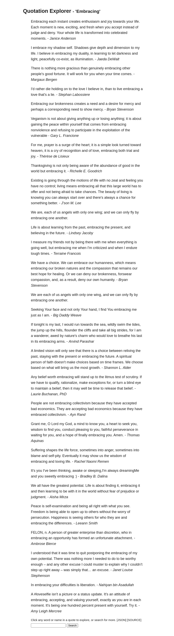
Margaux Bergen (44, 80)
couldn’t (136, 564)
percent (87, 605)
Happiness (59, 517)
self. (70, 48)
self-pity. (54, 456)
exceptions (97, 383)
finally (82, 435)
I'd (32, 89)
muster (98, 564)
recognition (72, 151)
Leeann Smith (87, 523)
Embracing (39, 21)
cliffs (87, 330)
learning (100, 53)
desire (113, 104)
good (49, 74)
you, (102, 424)
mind (80, 424)
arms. (61, 341)
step (34, 570)
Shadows (81, 48)
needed (101, 559)
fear (112, 491)
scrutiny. (132, 377)
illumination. (84, 59)
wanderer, (41, 336)
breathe (124, 336)
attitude (120, 594)
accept (116, 27)
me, (40, 145)
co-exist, (62, 59)
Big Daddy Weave (67, 315)
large (117, 186)
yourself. (121, 605)
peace (54, 124)
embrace (40, 48)
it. (65, 171)
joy (109, 21)
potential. (77, 486)
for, (109, 383)
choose (137, 362)
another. (61, 218)
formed (84, 538)
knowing (37, 198)
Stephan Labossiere (74, 95)
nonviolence (40, 130)
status (85, 594)
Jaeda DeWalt (108, 59)
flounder (70, 330)
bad (34, 409)
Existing (37, 180)
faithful (106, 430)
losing (105, 119)
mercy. (98, 109)
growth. (95, 368)
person (36, 362)
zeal (114, 180)
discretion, (112, 532)
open (75, 512)
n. (46, 532)
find (103, 309)
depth (101, 48)
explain (114, 564)
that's (42, 95)
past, (82, 227)
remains (125, 268)
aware (84, 166)
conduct (68, 430)
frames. (118, 362)
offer (34, 192)
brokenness (64, 104)
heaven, (37, 151)
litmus (109, 377)
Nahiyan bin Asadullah (116, 585)
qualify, (54, 383)
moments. (38, 38)
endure (131, 248)
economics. (47, 409)
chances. (90, 192)
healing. (59, 274)
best (34, 274)
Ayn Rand (77, 415)
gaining (36, 124)
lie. (53, 95)
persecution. (40, 517)
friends (58, 242)
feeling (131, 180)
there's (98, 198)
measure (40, 242)
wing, (98, 295)
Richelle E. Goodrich (86, 171)
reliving (129, 351)
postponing (95, 553)
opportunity (62, 538)
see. (127, 506)
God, (69, 424)
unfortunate (104, 538)
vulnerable (39, 136)
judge (35, 33)
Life (34, 227)
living (61, 186)
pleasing (82, 430)
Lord (54, 424)
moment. (38, 605)
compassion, (41, 280)
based (94, 362)
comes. (126, 74)
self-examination (58, 506)
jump (40, 330)
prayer (49, 145)
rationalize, (69, 383)
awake (77, 471)
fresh (90, 27)
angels (67, 212)
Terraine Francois (67, 254)
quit (83, 553)
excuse (75, 564)
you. (109, 435)
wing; (99, 212)
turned (124, 145)
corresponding (59, 109)
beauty (110, 192)
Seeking (37, 309)
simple (106, 145)
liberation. (88, 585)
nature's (71, 336)
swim (121, 324)
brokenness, (107, 274)
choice (103, 351)
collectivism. (57, 415)
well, (44, 248)
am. (47, 315)
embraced (39, 415)
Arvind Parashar (81, 341)
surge (66, 145)
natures (72, 268)
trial (129, 151)
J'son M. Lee (71, 203)
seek (126, 424)
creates (75, 21)
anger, (109, 450)
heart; (85, 145)
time (116, 74)
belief (42, 377)
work (79, 74)
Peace (36, 506)
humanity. (107, 280)
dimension (122, 48)
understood (42, 553)
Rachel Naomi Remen (91, 461)
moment (46, 27)
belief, (57, 388)
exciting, (72, 27)
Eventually (70, 456)
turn (120, 383)
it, (118, 486)
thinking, (64, 471)
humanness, (104, 263)
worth (51, 377)
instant (62, 21)
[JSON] (121, 620)
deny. (51, 33)
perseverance (123, 430)
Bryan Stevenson (120, 109)
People (36, 403)
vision (49, 351)
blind (130, 383)
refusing (64, 130)
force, (74, 450)
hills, (59, 330)
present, (117, 227)
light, (34, 59)
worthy (130, 559)
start (73, 198)
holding (57, 89)
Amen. (118, 435)
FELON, (37, 532)
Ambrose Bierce (43, 544)
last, (58, 324)
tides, (136, 324)
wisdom (37, 430)
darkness (124, 53)
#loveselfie (42, 594)
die (48, 89)
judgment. (38, 497)
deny (87, 274)
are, (40, 212)
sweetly (50, 476)
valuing (79, 600)
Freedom (38, 512)
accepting (79, 409)
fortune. (60, 74)
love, (96, 151)
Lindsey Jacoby (81, 233)
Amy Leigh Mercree (46, 611)
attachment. (123, 538)
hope (42, 274)
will (72, 74)
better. (53, 203)
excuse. (103, 570)
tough (35, 254)
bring (65, 368)
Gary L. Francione (64, 136)
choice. (54, 263)
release (110, 388)
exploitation (111, 130)
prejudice (127, 491)
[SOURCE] (134, 620)
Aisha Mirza (59, 497)
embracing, (39, 600)
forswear (125, 274)
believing (38, 233)
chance (124, 198)
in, (102, 89)
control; (50, 186)
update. (97, 594)
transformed (93, 33)
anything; (118, 119)
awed (54, 336)
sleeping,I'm (97, 471)
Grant (35, 424)
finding (111, 486)
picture (67, 594)
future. (61, 233)
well (84, 388)
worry (122, 512)
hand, (93, 309)
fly (132, 212)
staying (45, 356)
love (82, 89)
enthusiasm (90, 21)
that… (86, 570)
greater (73, 532)
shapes (51, 450)
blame (36, 456)
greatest (62, 486)
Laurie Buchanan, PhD (49, 394)
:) (76, 476)
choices (82, 362)
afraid (65, 192)
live (119, 89)
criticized (100, 248)
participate (83, 130)
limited (39, 351)
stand (85, 377)
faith (50, 362)
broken (60, 268)
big (113, 330)
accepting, (57, 600)
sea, (103, 324)
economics (103, 409)
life (77, 33)
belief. (128, 388)
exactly (105, 600)
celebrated (119, 33)
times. (45, 254)
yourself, (92, 600)
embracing (63, 53)
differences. (63, 523)
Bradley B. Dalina (93, 476)
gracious (73, 68)
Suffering (38, 450)
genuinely (96, 68)
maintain (41, 388)
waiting (36, 435)
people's (37, 74)
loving (60, 461)
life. (137, 21)
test (118, 377)
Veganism (38, 119)
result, (72, 280)
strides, (122, 330)
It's (33, 471)
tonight (39, 324)
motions (82, 180)
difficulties (68, 585)
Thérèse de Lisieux (54, 156)
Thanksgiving (41, 166)
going (52, 180)
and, (55, 280)
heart (113, 424)
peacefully (47, 59)
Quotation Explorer (47, 11)
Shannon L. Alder (117, 368)
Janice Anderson (63, 38)
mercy (129, 104)
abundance (108, 166)
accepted (129, 403)
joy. (33, 156)
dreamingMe (129, 471)
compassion (101, 268)
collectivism (81, 403)
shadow (59, 48)
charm (83, 336)
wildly (111, 324)
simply (76, 570)
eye (138, 383)
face (56, 309)
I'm (89, 248)
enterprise (87, 532)
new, (61, 27)
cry (56, 151)
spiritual (125, 356)
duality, (84, 53)
